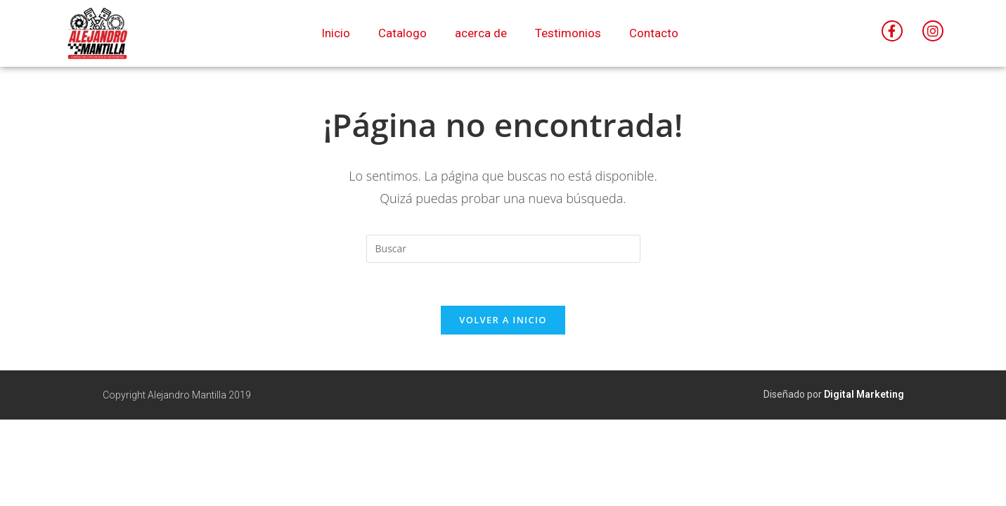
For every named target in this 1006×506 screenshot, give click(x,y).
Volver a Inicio (502, 319)
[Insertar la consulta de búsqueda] (503, 249)
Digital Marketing (864, 394)
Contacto (653, 33)
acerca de (481, 33)
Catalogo (402, 33)
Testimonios (568, 33)
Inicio (335, 33)
